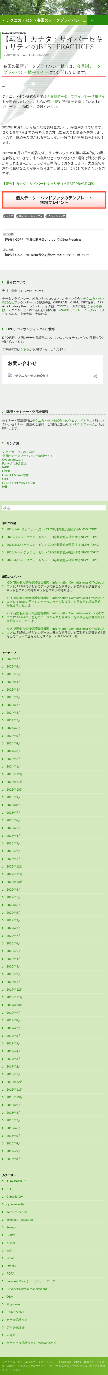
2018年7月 (13, 1120)
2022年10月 (14, 882)
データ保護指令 (16, 1319)
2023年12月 (14, 774)
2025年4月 (13, 682)
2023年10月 (14, 789)
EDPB (6, 471)
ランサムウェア (56, 216)
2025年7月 (13, 658)
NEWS (10, 1258)
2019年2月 (13, 1066)
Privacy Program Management (26, 1289)
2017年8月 (13, 1158)
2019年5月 (13, 1043)
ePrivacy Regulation (19, 1219)
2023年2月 (13, 851)
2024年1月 (13, 766)
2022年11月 (14, 874)
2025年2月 (13, 697)
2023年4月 (13, 835)
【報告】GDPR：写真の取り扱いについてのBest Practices (54, 236)
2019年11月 (14, 997)
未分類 (10, 1335)
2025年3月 (13, 689)
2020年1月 (13, 982)
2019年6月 (13, 1035)
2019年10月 (14, 1005)
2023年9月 (13, 797)
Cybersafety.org (12, 459)
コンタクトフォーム (81, 424)
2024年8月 (13, 712)
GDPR (10, 1235)
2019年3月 (13, 1058)
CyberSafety (14, 1196)
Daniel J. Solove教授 (15, 475)
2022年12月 (14, 866)
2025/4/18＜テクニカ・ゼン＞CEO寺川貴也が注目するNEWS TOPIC (52, 560)
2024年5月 (13, 735)
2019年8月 (13, 1020)
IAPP (5, 467)
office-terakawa (37, 54)
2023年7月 (13, 812)
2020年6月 (13, 943)
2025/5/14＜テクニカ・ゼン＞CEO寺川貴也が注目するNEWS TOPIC (52, 552)
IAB (4, 486)
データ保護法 (15, 1327)
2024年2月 (13, 758)
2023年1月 (13, 858)
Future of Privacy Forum (18, 482)
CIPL (5, 479)
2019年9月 (13, 1012)
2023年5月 (13, 828)
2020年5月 (13, 951)
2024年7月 (13, 720)
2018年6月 (13, 1128)
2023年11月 (14, 782)
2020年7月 (13, 935)
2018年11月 (14, 1089)
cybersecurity (15, 1204)
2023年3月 (13, 843)
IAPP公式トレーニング (77, 310)
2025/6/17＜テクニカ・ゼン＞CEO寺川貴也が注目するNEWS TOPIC (52, 537)
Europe (11, 1227)
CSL (9, 1189)
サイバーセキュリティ (30, 216)
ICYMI (10, 1242)
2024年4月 (13, 743)
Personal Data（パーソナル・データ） (32, 1281)
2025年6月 (13, 666)
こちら (24, 349)
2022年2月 (13, 920)
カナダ (9, 216)
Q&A (9, 1296)
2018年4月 (13, 1143)
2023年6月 (13, 820)
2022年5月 (13, 912)
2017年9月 (13, 1151)
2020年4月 (13, 958)
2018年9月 (13, 1105)
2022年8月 (13, 889)
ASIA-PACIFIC (16, 1181)
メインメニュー (103, 20)
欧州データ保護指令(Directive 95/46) (31, 1342)
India (9, 1250)
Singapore (13, 1304)
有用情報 (53, 101)
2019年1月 (13, 1074)
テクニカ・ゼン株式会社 (18, 452)
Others (11, 1266)
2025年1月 (13, 705)
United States (15, 1312)
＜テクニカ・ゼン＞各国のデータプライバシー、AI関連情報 (44, 20)
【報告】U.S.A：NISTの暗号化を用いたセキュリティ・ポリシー (54, 252)
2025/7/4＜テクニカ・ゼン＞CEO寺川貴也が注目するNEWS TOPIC (51, 529)
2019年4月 (13, 1051)
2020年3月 (13, 966)
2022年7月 (13, 897)
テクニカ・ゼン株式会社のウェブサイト (59, 420)
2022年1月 (13, 928)
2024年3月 (13, 751)
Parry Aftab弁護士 (14, 463)
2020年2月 (13, 974)
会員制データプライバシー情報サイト (27, 455)
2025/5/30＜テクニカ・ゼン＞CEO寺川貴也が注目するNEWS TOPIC (52, 544)
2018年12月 (14, 1082)
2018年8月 (13, 1112)
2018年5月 (13, 1135)
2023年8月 (13, 805)
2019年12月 (14, 989)
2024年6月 (13, 728)
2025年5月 (13, 674)
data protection (14, 33)
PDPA (10, 1273)
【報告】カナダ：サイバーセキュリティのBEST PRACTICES (48, 183)
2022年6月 (13, 905)
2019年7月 (13, 1028)
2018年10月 (14, 1097)
